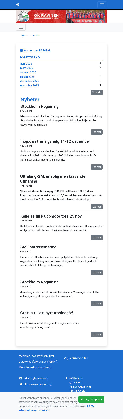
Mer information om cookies (35, 367)
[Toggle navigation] (102, 4)
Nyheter (25, 35)
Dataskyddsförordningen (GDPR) (38, 361)
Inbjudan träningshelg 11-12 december (55, 141)
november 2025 (29, 85)
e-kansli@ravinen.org (36, 378)
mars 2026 (26, 68)
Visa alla (96, 92)
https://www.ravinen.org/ (38, 384)
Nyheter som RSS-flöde (35, 50)
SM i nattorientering (38, 247)
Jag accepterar (91, 399)
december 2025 (29, 81)
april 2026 (26, 63)
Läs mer (97, 132)
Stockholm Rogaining (39, 106)
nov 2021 (36, 35)
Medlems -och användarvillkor (36, 356)
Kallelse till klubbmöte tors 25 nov (51, 216)
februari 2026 (28, 72)
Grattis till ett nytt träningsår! (46, 313)
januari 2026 (27, 76)
